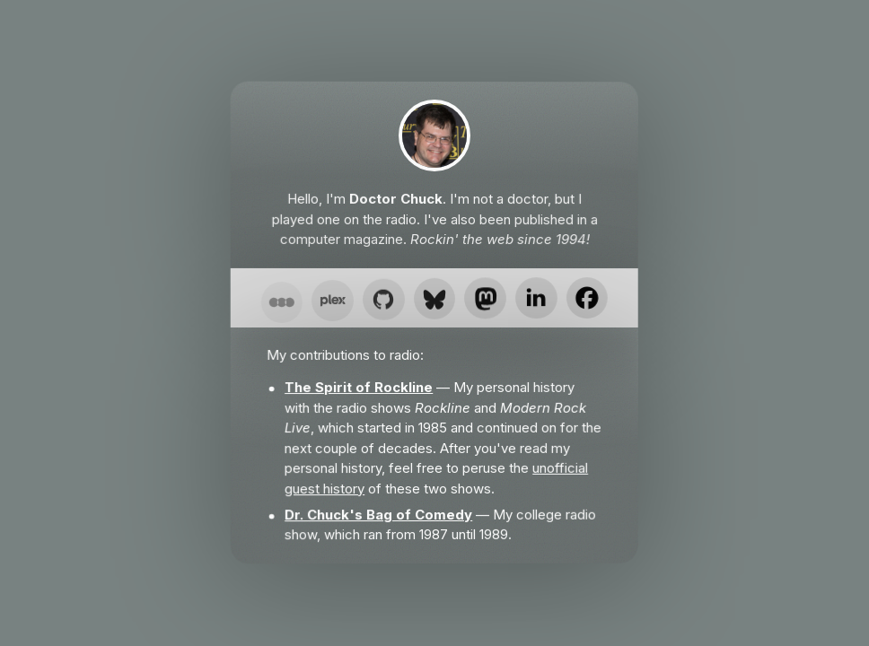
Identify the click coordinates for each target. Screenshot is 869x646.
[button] (281, 305)
